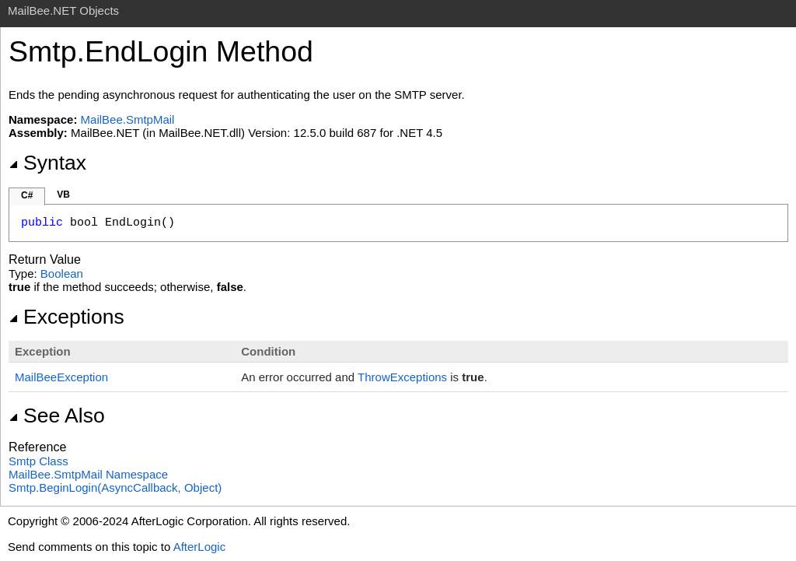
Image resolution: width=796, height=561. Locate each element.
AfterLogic (199, 546)
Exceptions (66, 316)
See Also (57, 415)
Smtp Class (38, 461)
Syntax (47, 162)
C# (27, 195)
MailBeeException (61, 377)
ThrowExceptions (402, 377)
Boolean (61, 273)
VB (63, 194)
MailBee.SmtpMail (128, 119)
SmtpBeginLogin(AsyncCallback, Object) (115, 487)
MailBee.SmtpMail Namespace (88, 474)
